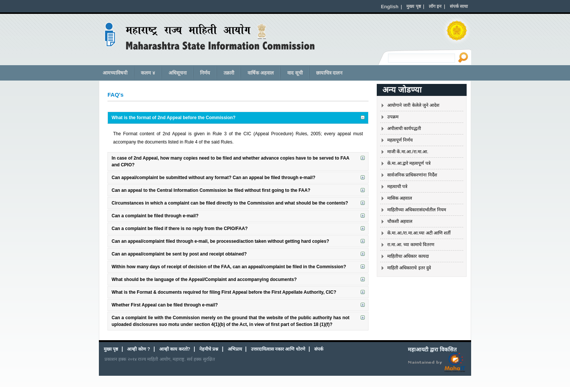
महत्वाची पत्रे (397, 186)
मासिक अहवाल (399, 198)
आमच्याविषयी (115, 73)
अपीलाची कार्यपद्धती (404, 128)
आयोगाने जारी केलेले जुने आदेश (413, 105)
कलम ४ (148, 73)
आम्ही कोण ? (138, 349)
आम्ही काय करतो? (174, 349)
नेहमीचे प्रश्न (208, 349)
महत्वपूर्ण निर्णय (400, 140)
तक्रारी (229, 73)
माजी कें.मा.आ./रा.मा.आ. (407, 151)
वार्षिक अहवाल (261, 73)
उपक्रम (392, 117)
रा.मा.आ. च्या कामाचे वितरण (410, 244)
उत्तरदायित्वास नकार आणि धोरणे (278, 349)
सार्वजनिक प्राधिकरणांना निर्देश (412, 175)
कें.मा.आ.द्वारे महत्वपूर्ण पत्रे (409, 163)
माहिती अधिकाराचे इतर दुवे (409, 267)
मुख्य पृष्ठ (111, 349)
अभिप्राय (235, 349)
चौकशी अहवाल (399, 221)
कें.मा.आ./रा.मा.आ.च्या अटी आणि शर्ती (419, 233)
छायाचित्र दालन (329, 73)
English (389, 6)
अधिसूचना (178, 73)
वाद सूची (295, 73)
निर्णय (205, 73)
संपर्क (318, 349)
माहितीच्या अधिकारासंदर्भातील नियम (416, 209)
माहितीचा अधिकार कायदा (408, 256)
